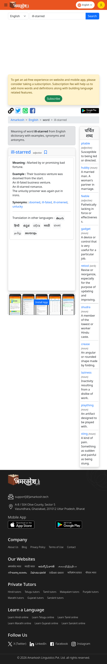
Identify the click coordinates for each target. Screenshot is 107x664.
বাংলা (57, 226)
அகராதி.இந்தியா (67, 566)
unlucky (18, 206)
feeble (85, 196)
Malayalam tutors (69, 592)
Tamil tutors (49, 592)
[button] (13, 304)
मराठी (47, 226)
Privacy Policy (37, 547)
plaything (87, 405)
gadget (86, 229)
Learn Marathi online (19, 623)
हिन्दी (16, 226)
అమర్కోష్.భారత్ (46, 566)
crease (85, 344)
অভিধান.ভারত (74, 572)
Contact (71, 547)
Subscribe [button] (53, 99)
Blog (24, 547)
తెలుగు (60, 218)
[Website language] (85, 4)
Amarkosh (17, 120)
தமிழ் (17, 233)
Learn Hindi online (18, 617)
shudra (86, 307)
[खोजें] (58, 16)
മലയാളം (31, 233)
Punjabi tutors (91, 592)
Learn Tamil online (68, 617)
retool (85, 266)
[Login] (101, 4)
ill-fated (47, 202)
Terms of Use (56, 547)
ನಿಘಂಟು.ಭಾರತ (38, 572)
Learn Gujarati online (46, 623)
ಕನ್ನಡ (26, 226)
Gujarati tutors (35, 598)
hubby (85, 168)
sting (84, 434)
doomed (34, 202)
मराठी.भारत (30, 566)
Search (92, 16)
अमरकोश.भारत (14, 566)
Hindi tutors (14, 592)
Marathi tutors (16, 598)
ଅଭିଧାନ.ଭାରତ (56, 572)
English (33, 120)
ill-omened (60, 202)
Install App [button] (41, 302)
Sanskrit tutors (55, 598)
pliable (85, 143)
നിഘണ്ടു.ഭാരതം (17, 572)
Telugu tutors (32, 592)
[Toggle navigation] (6, 5)
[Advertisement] (41, 266)
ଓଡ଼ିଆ (36, 226)
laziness (86, 372)
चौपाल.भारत (90, 572)
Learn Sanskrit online (73, 623)
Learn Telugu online (43, 617)
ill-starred (21, 152)
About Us (13, 547)
